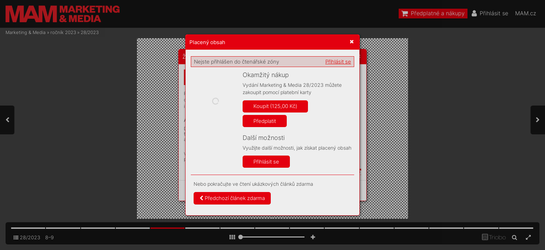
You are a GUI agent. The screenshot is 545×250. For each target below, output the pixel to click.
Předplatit (264, 121)
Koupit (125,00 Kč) (275, 106)
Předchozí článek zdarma (232, 198)
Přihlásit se (338, 61)
